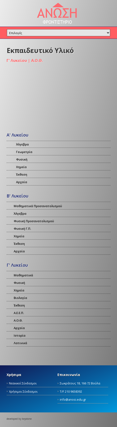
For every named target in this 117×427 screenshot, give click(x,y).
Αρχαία (21, 182)
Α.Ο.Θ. (18, 320)
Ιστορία (20, 335)
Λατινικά (20, 343)
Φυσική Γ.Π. (22, 228)
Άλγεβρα (22, 144)
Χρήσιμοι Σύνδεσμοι (23, 391)
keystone (27, 418)
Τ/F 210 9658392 (71, 391)
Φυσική (21, 159)
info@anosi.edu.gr (73, 399)
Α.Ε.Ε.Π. (19, 313)
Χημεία (21, 167)
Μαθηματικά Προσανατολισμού (38, 206)
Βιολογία (20, 298)
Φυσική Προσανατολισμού (34, 221)
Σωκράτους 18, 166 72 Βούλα (80, 383)
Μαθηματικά (23, 275)
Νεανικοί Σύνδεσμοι (23, 383)
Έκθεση (21, 174)
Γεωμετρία (24, 152)
